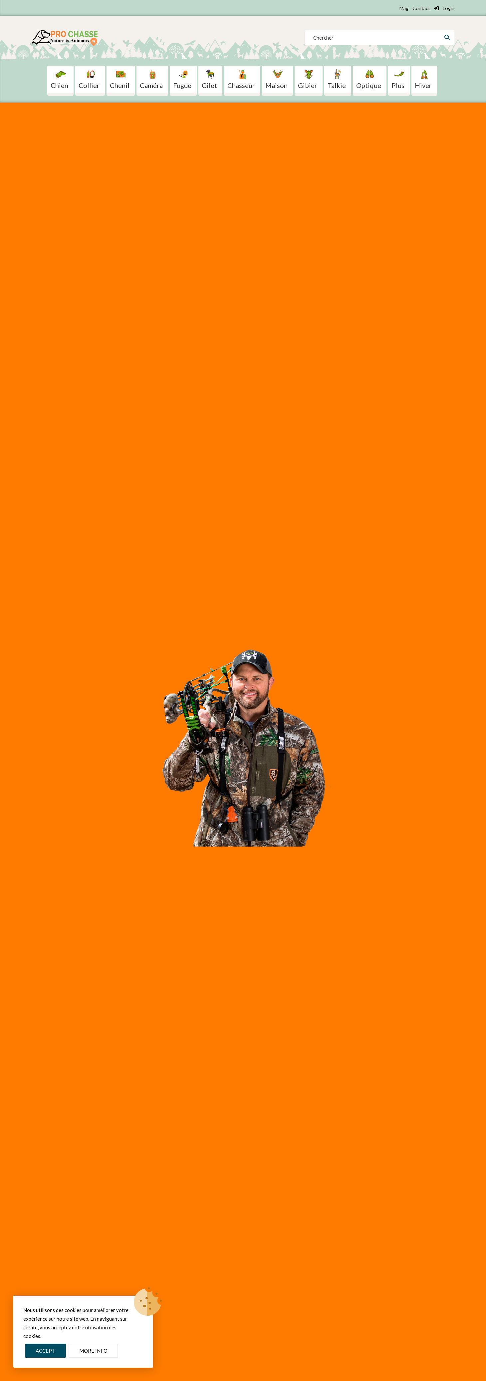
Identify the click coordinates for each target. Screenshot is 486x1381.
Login (444, 8)
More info (93, 1351)
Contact (421, 8)
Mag (403, 8)
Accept (45, 1351)
